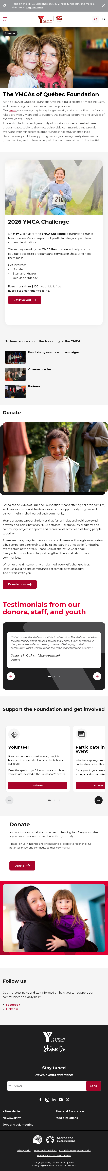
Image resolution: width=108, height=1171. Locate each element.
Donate (22, 866)
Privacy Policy (24, 1150)
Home (9, 33)
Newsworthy (12, 1118)
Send (93, 1085)
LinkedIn (12, 1009)
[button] (49, 800)
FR (103, 19)
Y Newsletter (12, 1111)
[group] (37, 759)
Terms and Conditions (45, 1150)
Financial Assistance (70, 1111)
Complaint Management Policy (75, 1150)
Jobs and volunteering (18, 1124)
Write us (38, 785)
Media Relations (67, 1118)
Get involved (24, 300)
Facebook (13, 1004)
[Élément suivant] (99, 800)
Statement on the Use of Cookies (54, 1155)
